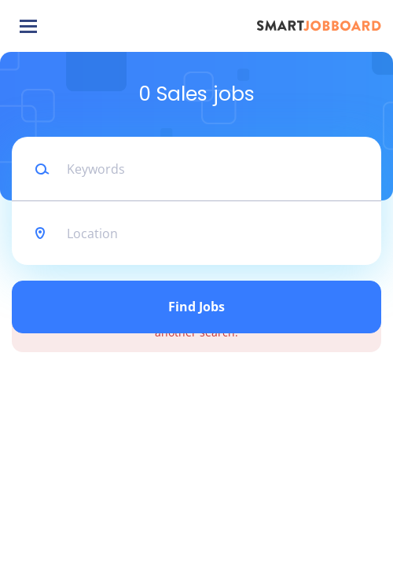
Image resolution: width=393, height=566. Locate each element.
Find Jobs (196, 306)
